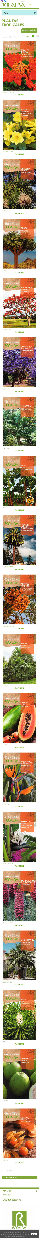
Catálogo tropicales (29, 30)
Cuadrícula (33, 36)
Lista (38, 36)
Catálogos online (10, 1177)
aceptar (34, 1234)
